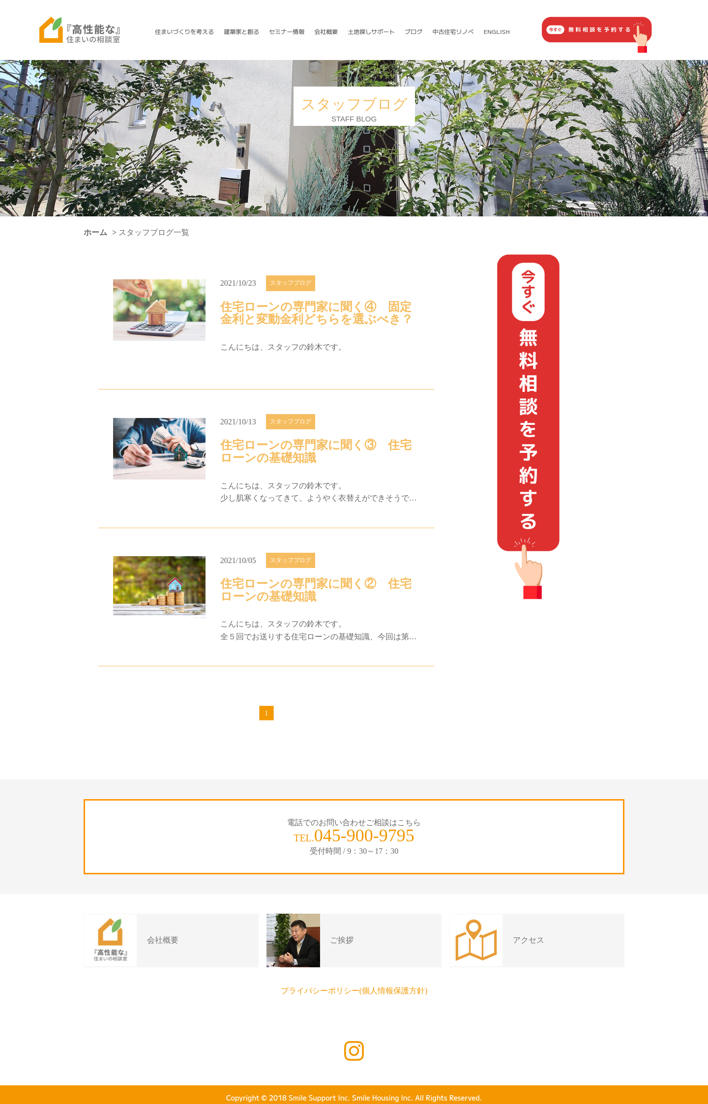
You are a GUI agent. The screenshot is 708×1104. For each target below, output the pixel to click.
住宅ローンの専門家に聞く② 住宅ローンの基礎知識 (316, 590)
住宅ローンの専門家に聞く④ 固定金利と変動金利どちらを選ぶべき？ (316, 313)
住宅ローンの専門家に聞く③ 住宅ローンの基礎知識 (316, 451)
